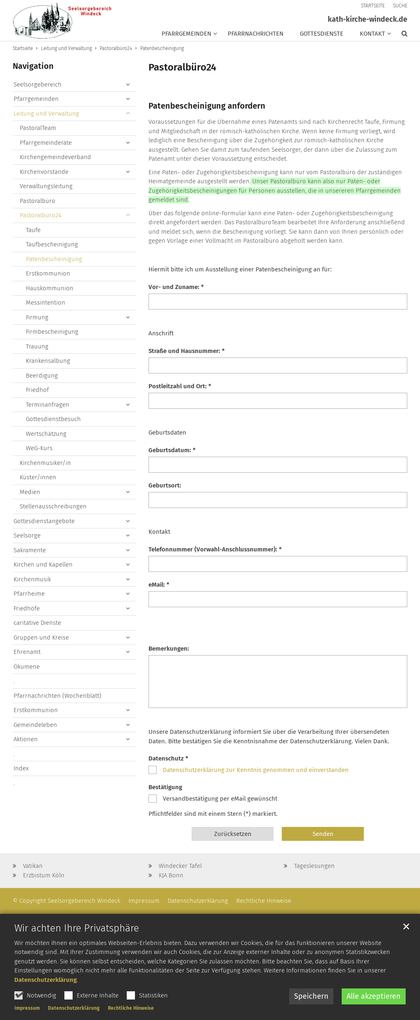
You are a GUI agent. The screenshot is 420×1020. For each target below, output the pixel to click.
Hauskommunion (49, 288)
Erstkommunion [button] (36, 710)
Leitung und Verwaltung (66, 48)
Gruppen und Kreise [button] (41, 637)
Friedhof (37, 390)
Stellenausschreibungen (53, 506)
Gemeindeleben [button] (35, 725)
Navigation (33, 66)
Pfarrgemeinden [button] (186, 33)
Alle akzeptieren (374, 1009)
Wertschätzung (46, 433)
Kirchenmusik (32, 579)
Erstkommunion (48, 273)
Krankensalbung (48, 360)
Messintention (45, 302)
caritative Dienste (37, 622)
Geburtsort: (164, 485)
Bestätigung (165, 787)
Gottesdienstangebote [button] (44, 521)
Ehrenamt (27, 652)
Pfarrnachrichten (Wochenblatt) (57, 695)
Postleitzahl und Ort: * (179, 386)
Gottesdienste (321, 33)
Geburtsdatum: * (172, 450)
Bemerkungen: (168, 648)
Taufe (33, 230)
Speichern (311, 1009)
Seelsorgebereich (38, 84)
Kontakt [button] (372, 33)
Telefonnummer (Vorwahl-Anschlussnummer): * (215, 549)
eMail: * (158, 584)
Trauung (37, 346)
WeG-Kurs (39, 448)
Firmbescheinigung (52, 331)
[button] (400, 35)
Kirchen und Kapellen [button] (43, 564)
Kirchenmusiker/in (45, 463)
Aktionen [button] (26, 739)
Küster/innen (38, 477)
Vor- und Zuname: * (176, 287)
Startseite (23, 48)
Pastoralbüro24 (116, 48)
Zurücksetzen (232, 834)
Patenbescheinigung (162, 48)
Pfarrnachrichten (255, 33)
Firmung (37, 317)
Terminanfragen (47, 404)
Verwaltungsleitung (46, 186)
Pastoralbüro (37, 201)
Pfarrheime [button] (29, 593)
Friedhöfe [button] (27, 608)
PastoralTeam (38, 128)
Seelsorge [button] (27, 535)
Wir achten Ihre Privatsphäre (76, 941)
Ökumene (27, 666)
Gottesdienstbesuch (53, 419)
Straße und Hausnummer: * (186, 351)
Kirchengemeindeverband (55, 157)
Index (21, 768)
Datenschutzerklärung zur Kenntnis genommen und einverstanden (256, 770)
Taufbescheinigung (52, 244)
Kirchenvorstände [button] (44, 171)
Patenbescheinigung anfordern (206, 106)
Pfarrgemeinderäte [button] (46, 142)
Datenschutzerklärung (45, 993)
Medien (30, 492)
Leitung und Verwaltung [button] (46, 113)
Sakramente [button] (30, 550)
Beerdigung (42, 375)
